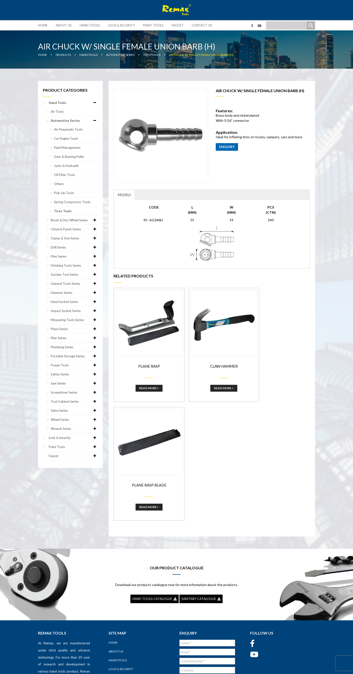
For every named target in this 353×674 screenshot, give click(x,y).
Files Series (74, 256)
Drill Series (74, 247)
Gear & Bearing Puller (69, 157)
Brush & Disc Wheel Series (74, 220)
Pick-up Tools (64, 193)
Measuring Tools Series (74, 320)
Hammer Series (74, 293)
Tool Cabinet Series (74, 401)
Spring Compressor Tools (72, 202)
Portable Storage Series (74, 356)
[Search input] (287, 25)
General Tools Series (74, 284)
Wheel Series (74, 420)
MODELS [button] (124, 195)
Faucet (178, 25)
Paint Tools (153, 25)
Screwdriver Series (74, 392)
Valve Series (74, 410)
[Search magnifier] (311, 25)
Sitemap (213, 666)
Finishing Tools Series (74, 265)
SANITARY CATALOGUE (201, 530)
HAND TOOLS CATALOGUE (154, 530)
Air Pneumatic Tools (68, 129)
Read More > (145, 381)
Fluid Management (67, 148)
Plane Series (74, 329)
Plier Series (74, 338)
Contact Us (202, 25)
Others (59, 184)
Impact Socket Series (74, 311)
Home (43, 25)
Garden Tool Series (74, 274)
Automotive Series (74, 121)
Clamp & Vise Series (74, 238)
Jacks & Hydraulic (66, 166)
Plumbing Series (74, 347)
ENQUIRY (227, 147)
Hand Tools (90, 25)
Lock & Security (121, 25)
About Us (64, 25)
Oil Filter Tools (64, 175)
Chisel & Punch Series (74, 229)
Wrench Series (74, 429)
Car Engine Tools (66, 138)
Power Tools (74, 365)
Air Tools (57, 111)
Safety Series (74, 374)
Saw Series (74, 383)
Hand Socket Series (74, 302)
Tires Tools (63, 211)
